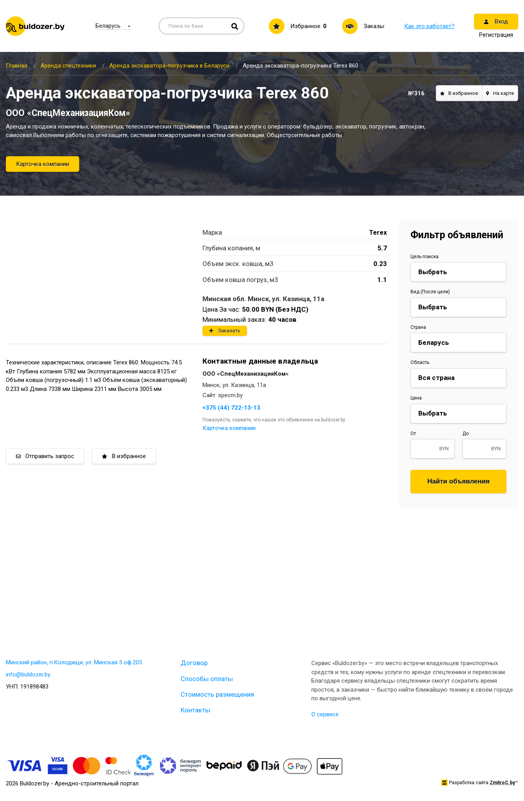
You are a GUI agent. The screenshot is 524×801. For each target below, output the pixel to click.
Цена (416, 398)
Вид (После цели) (430, 291)
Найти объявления (458, 481)
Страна (418, 327)
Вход (496, 21)
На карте (500, 93)
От (413, 433)
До (465, 433)
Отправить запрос (45, 456)
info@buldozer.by (28, 674)
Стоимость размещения (217, 694)
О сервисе (325, 714)
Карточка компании (42, 164)
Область (419, 362)
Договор (194, 663)
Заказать (224, 331)
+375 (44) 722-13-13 (231, 407)
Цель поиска (424, 256)
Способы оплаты (207, 679)
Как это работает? (429, 26)
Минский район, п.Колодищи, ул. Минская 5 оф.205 (74, 662)
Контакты (195, 710)
